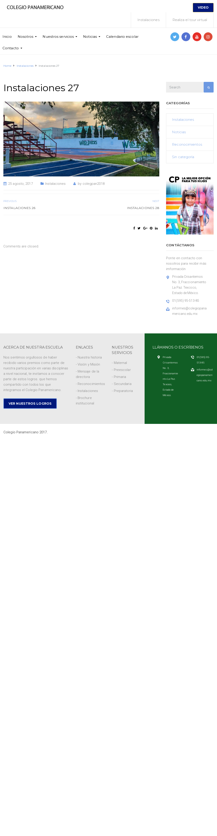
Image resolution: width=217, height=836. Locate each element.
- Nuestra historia (89, 357)
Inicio (7, 36)
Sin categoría (183, 157)
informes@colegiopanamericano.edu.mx (205, 375)
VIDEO (203, 7)
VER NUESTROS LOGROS (30, 403)
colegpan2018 (94, 184)
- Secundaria (121, 384)
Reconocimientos (187, 144)
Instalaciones (148, 20)
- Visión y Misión (88, 364)
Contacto (10, 48)
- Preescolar (121, 370)
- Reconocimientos (90, 384)
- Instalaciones (87, 391)
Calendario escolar (122, 36)
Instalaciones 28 (143, 208)
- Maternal (119, 363)
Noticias (90, 36)
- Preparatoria (122, 391)
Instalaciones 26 (19, 208)
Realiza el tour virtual (189, 20)
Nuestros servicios (58, 36)
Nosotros (25, 36)
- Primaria (119, 377)
